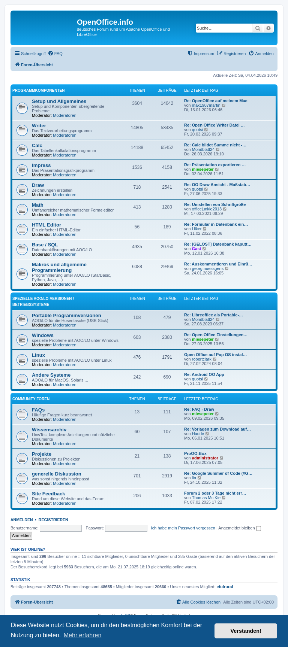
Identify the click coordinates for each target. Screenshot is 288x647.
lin (194, 478)
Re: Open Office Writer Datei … (214, 125)
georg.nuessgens (208, 268)
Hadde (198, 433)
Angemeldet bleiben (239, 528)
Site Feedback (48, 493)
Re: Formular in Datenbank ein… (216, 224)
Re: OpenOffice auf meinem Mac (216, 100)
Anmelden (21, 519)
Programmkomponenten (38, 90)
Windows (43, 335)
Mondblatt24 (203, 149)
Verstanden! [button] (246, 631)
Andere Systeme (51, 375)
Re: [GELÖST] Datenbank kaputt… (218, 244)
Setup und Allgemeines (59, 101)
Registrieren (53, 519)
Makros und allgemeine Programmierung (59, 267)
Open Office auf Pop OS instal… (215, 354)
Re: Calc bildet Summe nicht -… (215, 145)
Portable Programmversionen (66, 315)
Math (38, 205)
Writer (39, 125)
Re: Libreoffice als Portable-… (213, 315)
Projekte (41, 454)
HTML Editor (46, 225)
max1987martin (206, 105)
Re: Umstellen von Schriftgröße (215, 204)
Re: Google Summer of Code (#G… (218, 473)
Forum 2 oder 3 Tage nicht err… (215, 493)
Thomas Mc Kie (206, 497)
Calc (37, 145)
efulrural (225, 586)
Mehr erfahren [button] (83, 635)
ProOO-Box (195, 453)
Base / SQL (45, 244)
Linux (38, 355)
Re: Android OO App (204, 374)
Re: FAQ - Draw (199, 409)
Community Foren (31, 399)
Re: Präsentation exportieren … (215, 164)
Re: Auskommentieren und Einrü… (218, 264)
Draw (38, 185)
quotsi (197, 129)
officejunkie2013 (207, 209)
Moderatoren (64, 115)
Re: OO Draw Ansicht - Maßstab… (217, 184)
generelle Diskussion (56, 474)
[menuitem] (55, 53)
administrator (205, 458)
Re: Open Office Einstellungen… (216, 334)
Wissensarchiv (49, 429)
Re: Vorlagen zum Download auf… (217, 429)
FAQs (38, 410)
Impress (41, 165)
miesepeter (203, 169)
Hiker (197, 229)
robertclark (202, 359)
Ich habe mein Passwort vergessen (183, 528)
